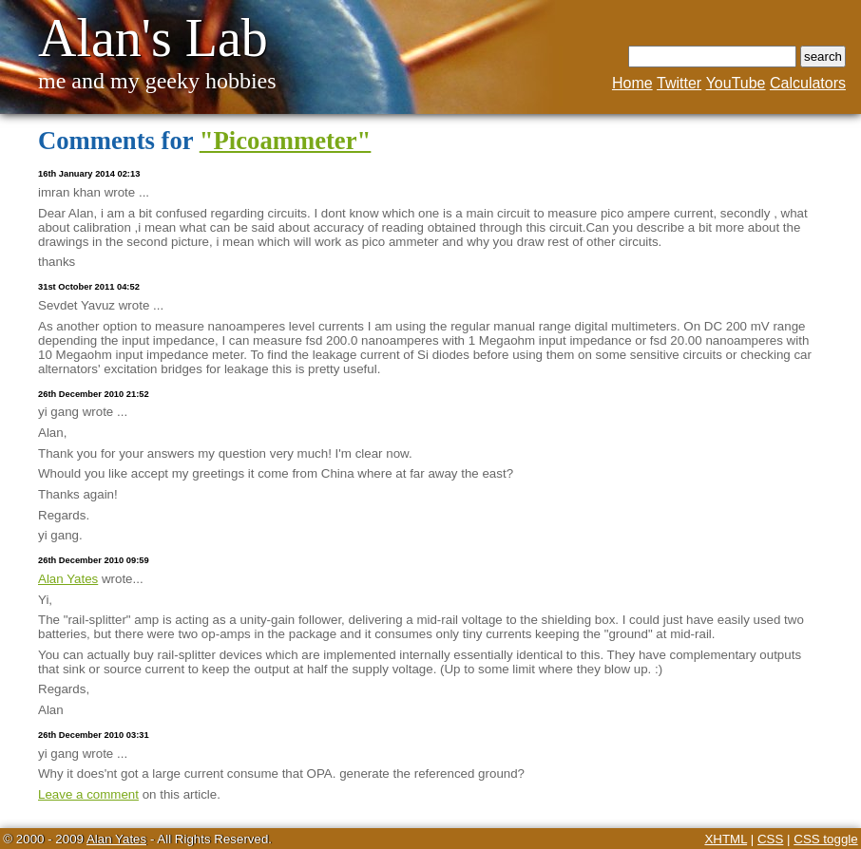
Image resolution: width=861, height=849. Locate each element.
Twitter (679, 83)
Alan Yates (68, 579)
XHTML (725, 839)
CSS (770, 839)
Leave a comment (88, 794)
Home (632, 83)
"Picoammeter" (286, 140)
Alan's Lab (153, 38)
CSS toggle (825, 839)
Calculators (808, 83)
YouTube (736, 83)
